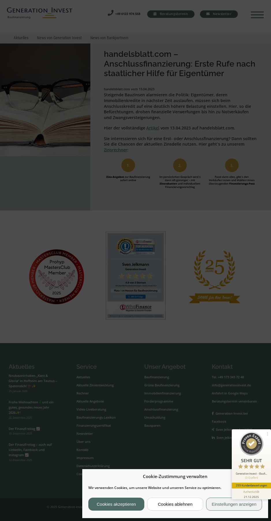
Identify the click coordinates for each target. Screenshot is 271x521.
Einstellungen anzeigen (234, 504)
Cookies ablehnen (175, 504)
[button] (259, 476)
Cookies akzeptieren (116, 504)
